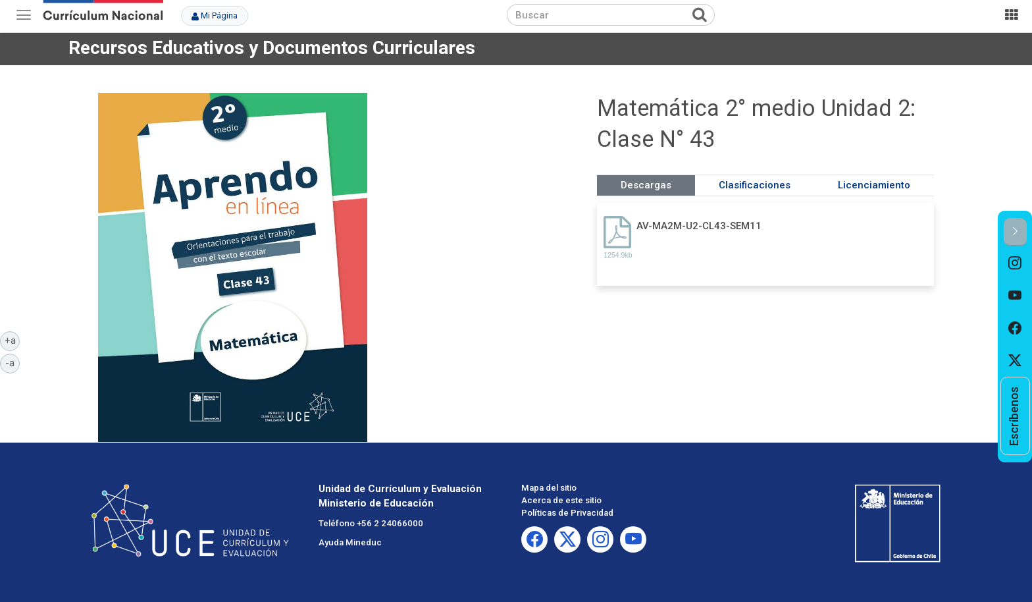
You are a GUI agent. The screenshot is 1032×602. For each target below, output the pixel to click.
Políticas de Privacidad (567, 513)
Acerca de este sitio (561, 500)
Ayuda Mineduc (350, 542)
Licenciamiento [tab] (874, 185)
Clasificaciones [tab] (754, 185)
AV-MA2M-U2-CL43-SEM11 (698, 226)
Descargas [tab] (646, 185)
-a (12, 362)
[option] (1015, 262)
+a (12, 339)
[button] (1015, 232)
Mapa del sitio (549, 488)
